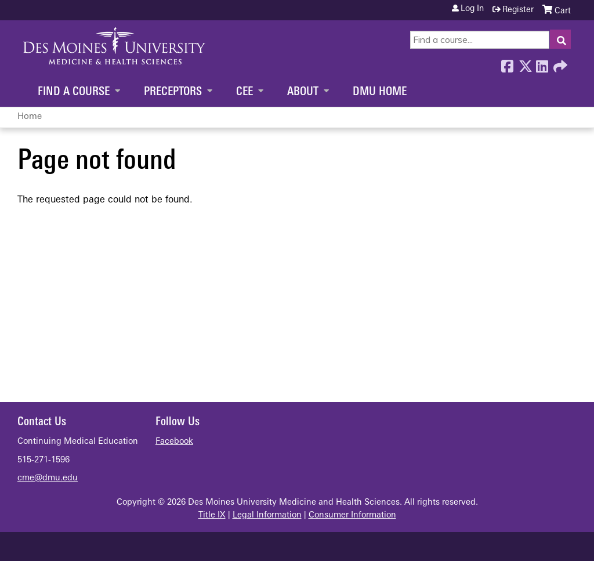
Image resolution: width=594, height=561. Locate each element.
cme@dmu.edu (47, 478)
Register (518, 10)
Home (29, 117)
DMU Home (380, 92)
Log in (472, 9)
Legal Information (267, 515)
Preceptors (173, 92)
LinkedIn (542, 63)
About (302, 92)
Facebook (507, 63)
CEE (244, 92)
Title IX (212, 515)
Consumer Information (352, 515)
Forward (559, 63)
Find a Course (74, 92)
